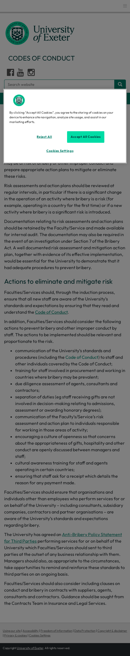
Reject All (44, 137)
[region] (65, 126)
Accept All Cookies (85, 137)
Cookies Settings (59, 150)
